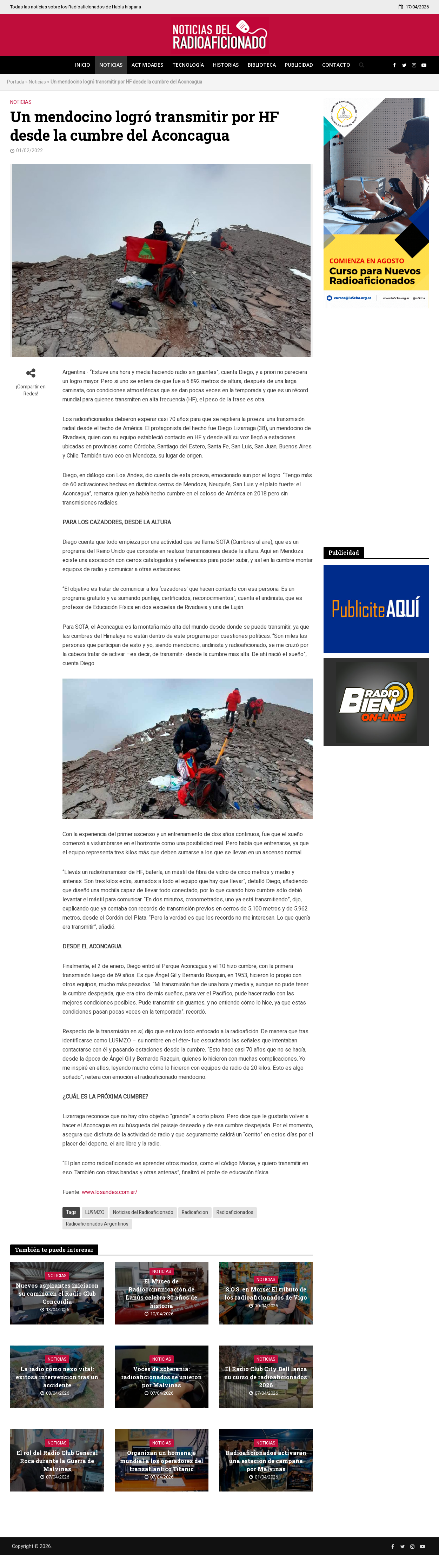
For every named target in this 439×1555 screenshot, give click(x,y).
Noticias (110, 64)
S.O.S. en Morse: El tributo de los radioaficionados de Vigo (266, 1293)
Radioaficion (195, 1212)
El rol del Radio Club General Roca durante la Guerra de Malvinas (57, 1461)
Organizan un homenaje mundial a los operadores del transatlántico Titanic (161, 1461)
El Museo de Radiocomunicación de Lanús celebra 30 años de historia (161, 1293)
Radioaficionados (235, 1212)
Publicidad (299, 64)
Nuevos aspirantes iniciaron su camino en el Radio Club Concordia (57, 1293)
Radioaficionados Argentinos (97, 1224)
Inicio (82, 64)
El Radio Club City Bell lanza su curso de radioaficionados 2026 (266, 1377)
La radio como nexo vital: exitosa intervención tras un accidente (57, 1377)
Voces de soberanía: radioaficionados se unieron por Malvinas (161, 1377)
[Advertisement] (376, 427)
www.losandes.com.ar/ (110, 1192)
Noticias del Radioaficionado (143, 1212)
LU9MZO (95, 1212)
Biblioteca (262, 64)
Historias (226, 64)
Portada (15, 82)
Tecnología (188, 64)
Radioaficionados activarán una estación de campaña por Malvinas (266, 1461)
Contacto (336, 64)
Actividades (147, 64)
